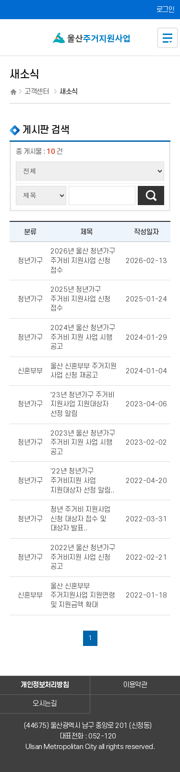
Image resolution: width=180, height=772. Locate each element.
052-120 (102, 736)
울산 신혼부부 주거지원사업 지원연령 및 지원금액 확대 (82, 595)
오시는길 (45, 704)
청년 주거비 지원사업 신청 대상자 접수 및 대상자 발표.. (80, 519)
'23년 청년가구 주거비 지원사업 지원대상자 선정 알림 (82, 404)
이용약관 (135, 685)
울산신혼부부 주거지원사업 (92, 39)
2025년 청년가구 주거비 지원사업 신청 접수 (80, 299)
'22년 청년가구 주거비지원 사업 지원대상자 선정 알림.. (82, 480)
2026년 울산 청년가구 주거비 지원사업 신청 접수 (82, 260)
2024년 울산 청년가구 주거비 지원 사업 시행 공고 (82, 337)
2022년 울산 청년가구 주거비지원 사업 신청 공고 (82, 557)
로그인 (165, 10)
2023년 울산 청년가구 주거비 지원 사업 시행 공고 (82, 442)
